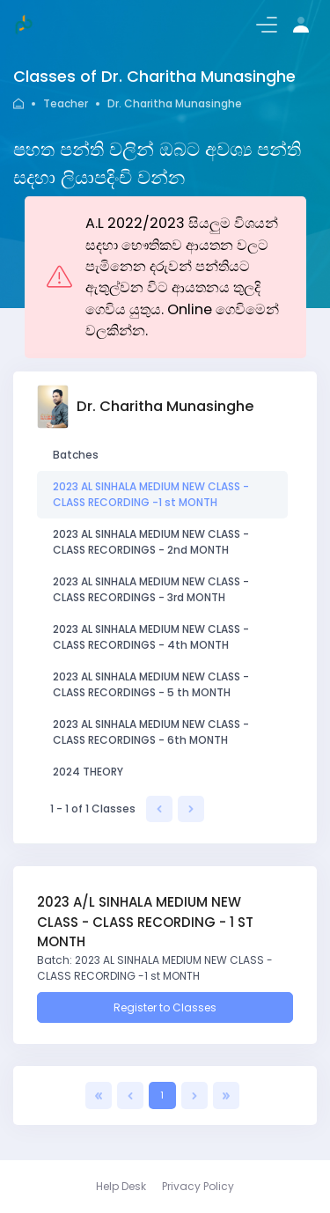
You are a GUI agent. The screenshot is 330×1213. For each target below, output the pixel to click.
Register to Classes (165, 1007)
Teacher (65, 103)
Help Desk (121, 1186)
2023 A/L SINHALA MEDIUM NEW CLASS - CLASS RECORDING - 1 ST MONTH (145, 922)
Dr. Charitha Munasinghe (174, 103)
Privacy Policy (198, 1186)
